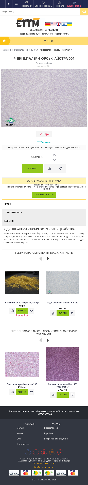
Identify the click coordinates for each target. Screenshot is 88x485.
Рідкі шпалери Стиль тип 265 (22, 384)
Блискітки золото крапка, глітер (22, 302)
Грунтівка (48, 433)
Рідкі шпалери (21, 50)
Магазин (7, 50)
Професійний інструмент (56, 439)
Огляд (7, 204)
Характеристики (13, 212)
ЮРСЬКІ (35, 50)
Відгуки (9, 221)
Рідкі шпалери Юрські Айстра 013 (62, 304)
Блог (19, 439)
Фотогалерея (23, 444)
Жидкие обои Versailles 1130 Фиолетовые (62, 385)
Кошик (20, 433)
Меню (48, 41)
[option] (23, 293)
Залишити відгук (44, 63)
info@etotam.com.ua (44, 467)
